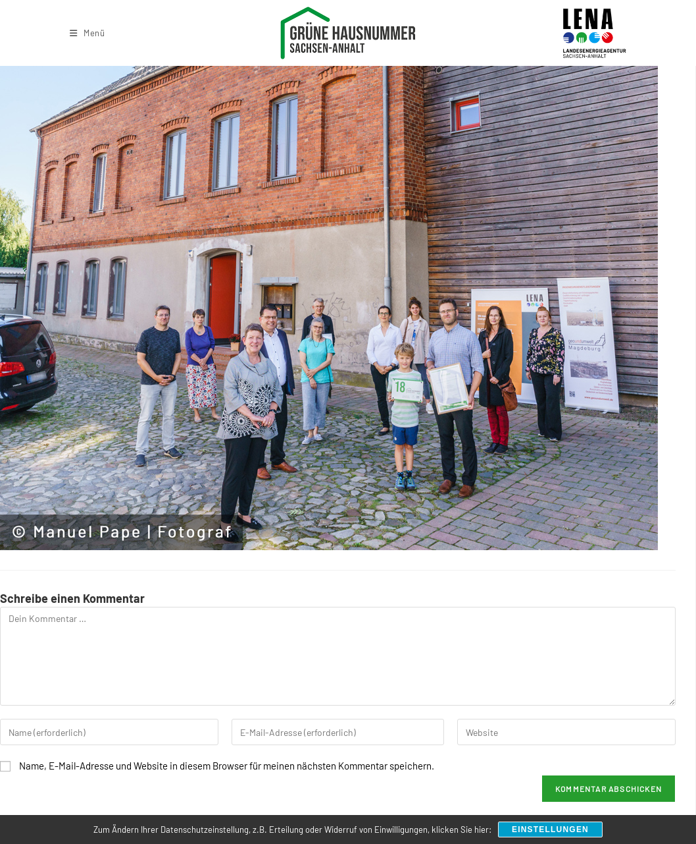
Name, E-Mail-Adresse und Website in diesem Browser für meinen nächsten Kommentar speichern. (226, 766)
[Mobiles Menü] (87, 33)
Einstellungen (550, 829)
